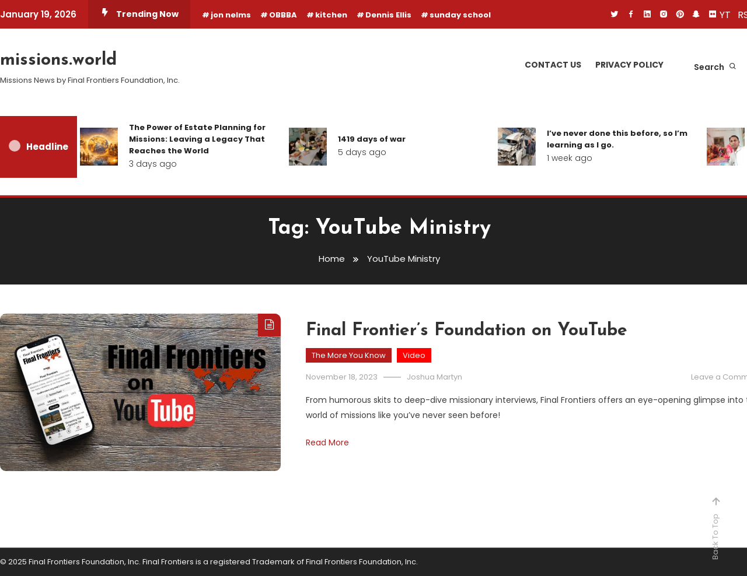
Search (715, 67)
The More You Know (349, 355)
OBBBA (283, 14)
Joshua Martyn (434, 376)
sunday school (460, 14)
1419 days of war (372, 139)
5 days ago (362, 152)
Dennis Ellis (388, 14)
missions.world (58, 60)
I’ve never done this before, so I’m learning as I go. (617, 139)
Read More (327, 442)
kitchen (331, 14)
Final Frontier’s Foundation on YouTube (466, 331)
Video (414, 355)
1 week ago (569, 158)
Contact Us (553, 65)
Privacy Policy (629, 65)
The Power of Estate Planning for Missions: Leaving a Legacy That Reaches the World (197, 139)
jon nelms (231, 14)
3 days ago (153, 164)
